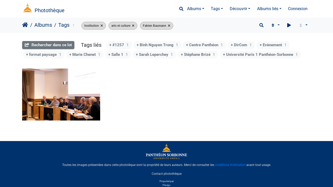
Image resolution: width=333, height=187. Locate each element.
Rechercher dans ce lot (48, 45)
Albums (194, 8)
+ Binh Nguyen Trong (157, 45)
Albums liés (267, 8)
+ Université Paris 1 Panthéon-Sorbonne (260, 54)
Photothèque (50, 10)
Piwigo (166, 185)
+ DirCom (241, 45)
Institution (91, 26)
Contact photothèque (167, 174)
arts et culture (120, 26)
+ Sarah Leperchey (154, 54)
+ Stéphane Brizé (198, 54)
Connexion (298, 8)
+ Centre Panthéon (204, 45)
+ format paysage (43, 54)
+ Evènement (273, 45)
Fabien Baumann (154, 26)
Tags (215, 8)
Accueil (25, 25)
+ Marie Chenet (84, 54)
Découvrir (238, 8)
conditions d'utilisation (230, 165)
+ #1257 (119, 45)
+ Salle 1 (118, 54)
